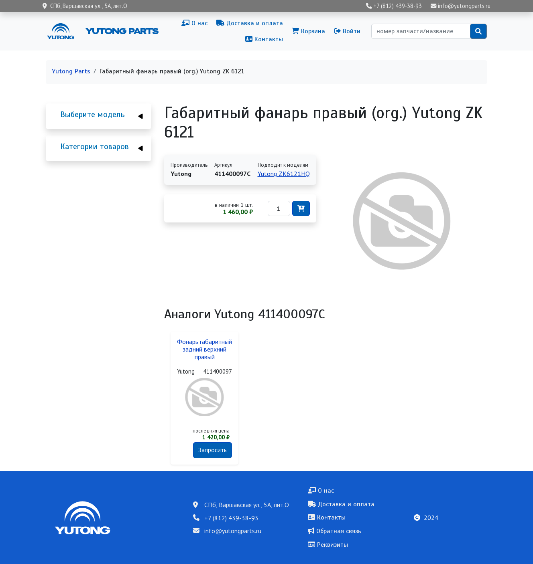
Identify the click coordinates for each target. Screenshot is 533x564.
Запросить (212, 450)
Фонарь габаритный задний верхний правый (204, 349)
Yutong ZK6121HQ (284, 174)
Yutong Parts (121, 30)
